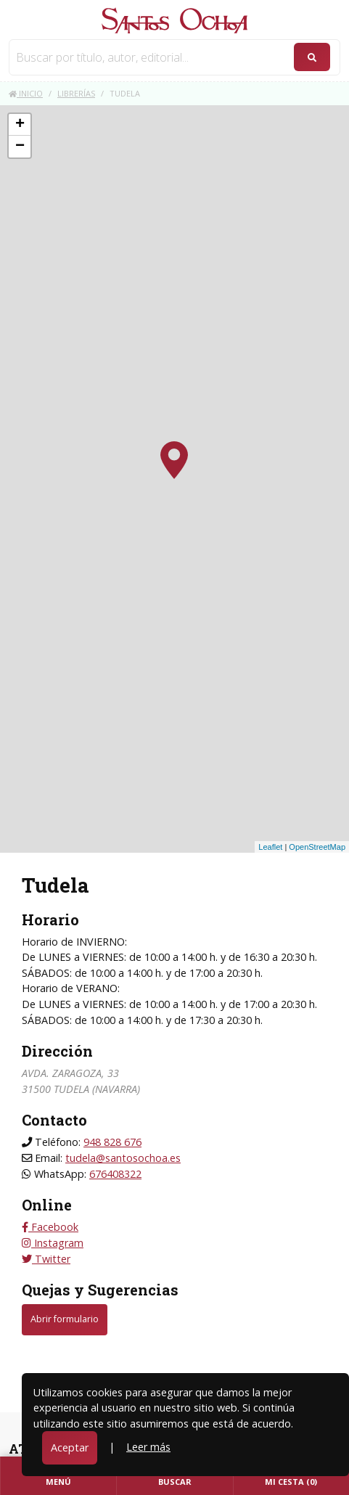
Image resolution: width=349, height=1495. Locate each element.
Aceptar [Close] (70, 1447)
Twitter (46, 1259)
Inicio (26, 93)
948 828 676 (112, 1142)
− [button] (20, 146)
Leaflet (270, 847)
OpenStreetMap (317, 847)
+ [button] (20, 125)
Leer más (148, 1447)
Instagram (52, 1243)
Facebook (50, 1227)
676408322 (115, 1174)
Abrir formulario (64, 1319)
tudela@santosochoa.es (123, 1158)
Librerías (76, 93)
